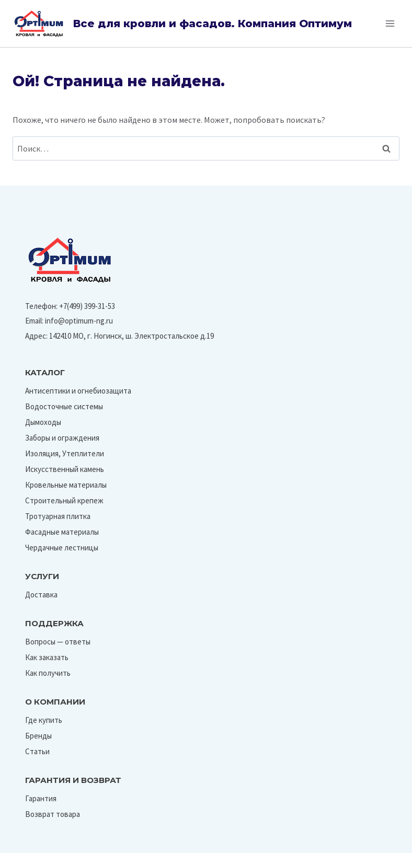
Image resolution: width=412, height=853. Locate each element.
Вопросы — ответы (57, 642)
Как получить (48, 673)
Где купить (43, 720)
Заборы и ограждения (62, 438)
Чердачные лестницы (61, 547)
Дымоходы (43, 422)
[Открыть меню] (389, 23)
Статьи (37, 751)
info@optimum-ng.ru (79, 321)
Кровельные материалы (66, 485)
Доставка (41, 595)
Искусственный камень (64, 469)
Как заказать (46, 657)
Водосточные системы (64, 406)
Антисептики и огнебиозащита (78, 391)
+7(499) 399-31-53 (87, 306)
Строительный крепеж (64, 500)
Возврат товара (52, 814)
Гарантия (40, 798)
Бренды (38, 736)
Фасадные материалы (62, 532)
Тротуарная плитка (57, 516)
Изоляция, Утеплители (64, 453)
